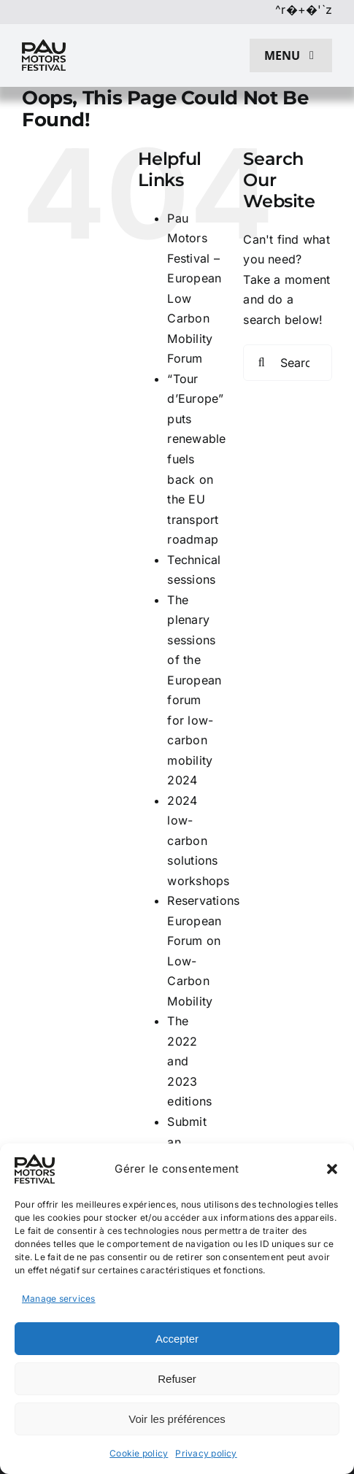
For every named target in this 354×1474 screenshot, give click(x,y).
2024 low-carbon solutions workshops (198, 840)
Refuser (177, 1379)
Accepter (177, 1338)
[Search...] (287, 362)
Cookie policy (138, 1453)
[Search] (261, 362)
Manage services (59, 1298)
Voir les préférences (177, 1419)
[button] (332, 1169)
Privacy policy (205, 1453)
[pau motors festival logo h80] (44, 45)
